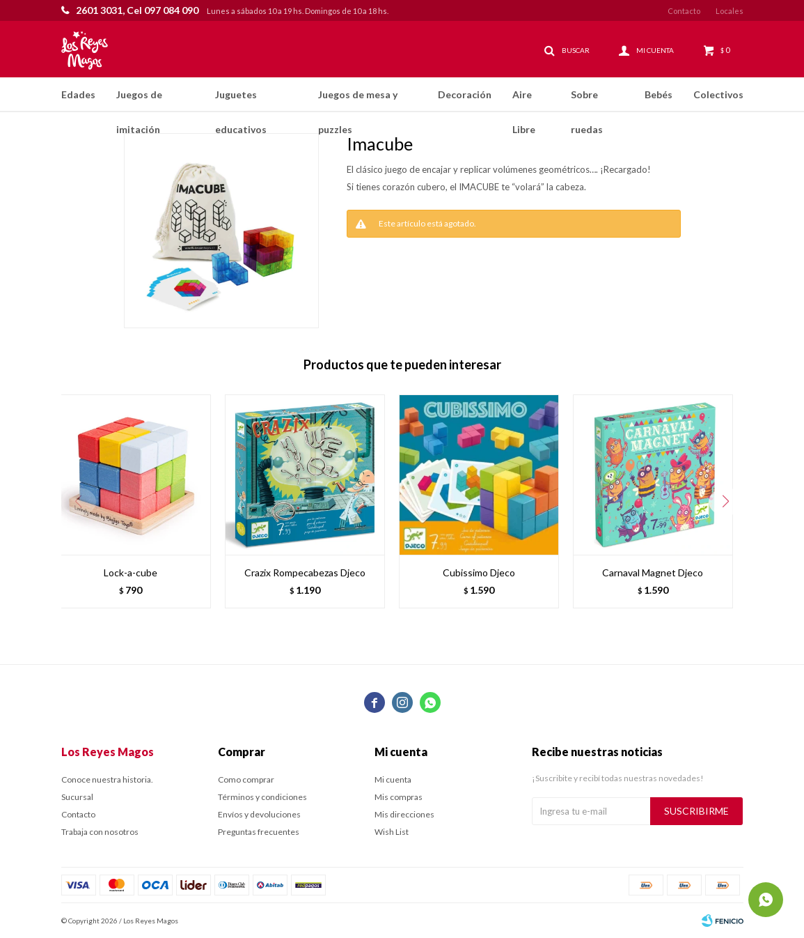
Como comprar (246, 779)
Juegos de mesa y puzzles (357, 100)
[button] (726, 501)
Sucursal (77, 797)
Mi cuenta (393, 779)
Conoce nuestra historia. (107, 779)
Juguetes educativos (241, 100)
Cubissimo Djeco (479, 572)
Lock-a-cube (130, 572)
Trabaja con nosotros (100, 831)
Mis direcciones (404, 814)
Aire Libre (523, 100)
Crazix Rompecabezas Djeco (304, 572)
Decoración (464, 94)
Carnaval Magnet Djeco (652, 572)
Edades (78, 94)
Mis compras (399, 797)
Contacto (684, 10)
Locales (729, 10)
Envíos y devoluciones (259, 814)
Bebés (658, 94)
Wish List (392, 831)
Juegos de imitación (139, 100)
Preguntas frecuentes (258, 831)
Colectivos (718, 94)
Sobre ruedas (587, 100)
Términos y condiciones (262, 797)
